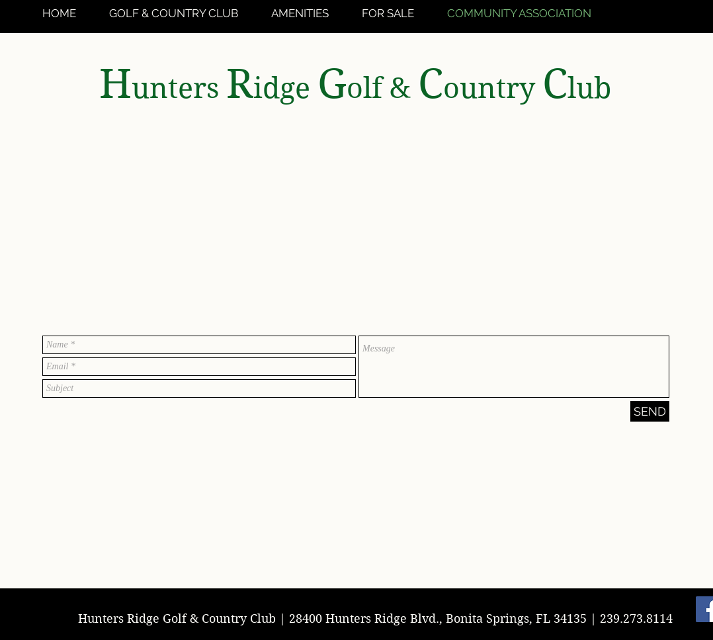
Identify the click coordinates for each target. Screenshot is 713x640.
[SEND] (649, 411)
